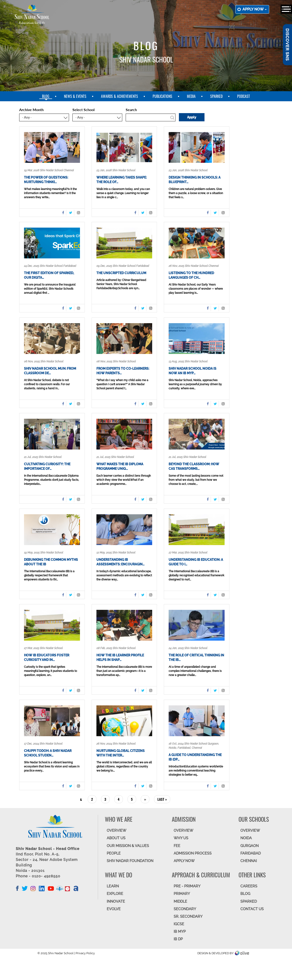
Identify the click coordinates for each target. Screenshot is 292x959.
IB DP (178, 939)
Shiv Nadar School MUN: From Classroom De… (50, 371)
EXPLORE (115, 893)
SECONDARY (185, 909)
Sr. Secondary (188, 916)
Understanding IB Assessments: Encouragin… (120, 562)
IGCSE (179, 924)
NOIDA (246, 838)
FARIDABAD (250, 853)
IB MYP (180, 931)
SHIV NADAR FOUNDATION (130, 861)
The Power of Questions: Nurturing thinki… (46, 180)
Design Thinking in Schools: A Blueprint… (194, 180)
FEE (177, 846)
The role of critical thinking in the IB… (196, 657)
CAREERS (248, 886)
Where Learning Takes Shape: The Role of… (121, 180)
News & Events (75, 96)
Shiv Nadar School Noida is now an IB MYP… (192, 371)
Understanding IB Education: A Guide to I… (196, 562)
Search (131, 109)
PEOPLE (114, 853)
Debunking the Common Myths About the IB (51, 562)
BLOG (245, 893)
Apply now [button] (254, 9)
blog (45, 96)
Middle (180, 901)
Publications (162, 96)
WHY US (181, 838)
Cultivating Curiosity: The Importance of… (47, 466)
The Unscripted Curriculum (121, 273)
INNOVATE (116, 901)
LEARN (113, 886)
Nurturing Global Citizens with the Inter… (120, 753)
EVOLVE (114, 909)
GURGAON (249, 846)
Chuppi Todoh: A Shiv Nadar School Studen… (48, 753)
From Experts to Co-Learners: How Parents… (122, 371)
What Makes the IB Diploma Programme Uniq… (119, 466)
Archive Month (31, 109)
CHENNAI (248, 861)
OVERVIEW (116, 830)
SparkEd (216, 96)
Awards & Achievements (119, 96)
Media (191, 96)
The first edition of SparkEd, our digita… (49, 275)
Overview (250, 830)
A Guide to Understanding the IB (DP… (195, 757)
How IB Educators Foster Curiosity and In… (46, 657)
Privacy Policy (85, 953)
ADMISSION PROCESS (193, 853)
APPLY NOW (184, 861)
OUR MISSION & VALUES (128, 846)
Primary (182, 893)
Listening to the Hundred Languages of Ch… (191, 275)
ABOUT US (116, 838)
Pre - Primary (187, 886)
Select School (83, 109)
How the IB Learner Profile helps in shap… (120, 657)
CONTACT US (252, 909)
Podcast (243, 96)
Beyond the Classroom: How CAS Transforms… (194, 466)
